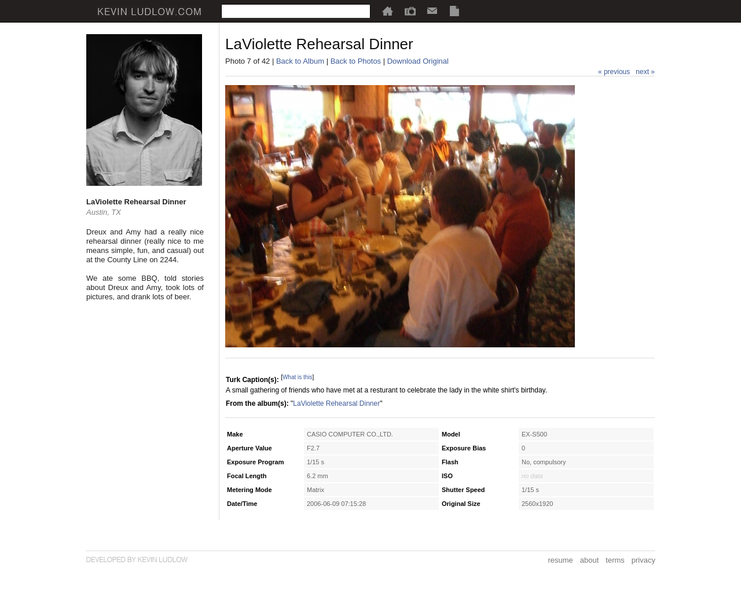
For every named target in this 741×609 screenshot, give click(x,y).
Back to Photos (356, 61)
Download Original (418, 61)
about (589, 560)
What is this (298, 377)
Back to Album (300, 61)
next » (645, 72)
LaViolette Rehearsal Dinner (336, 403)
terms (615, 560)
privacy (643, 560)
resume (560, 560)
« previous (614, 72)
